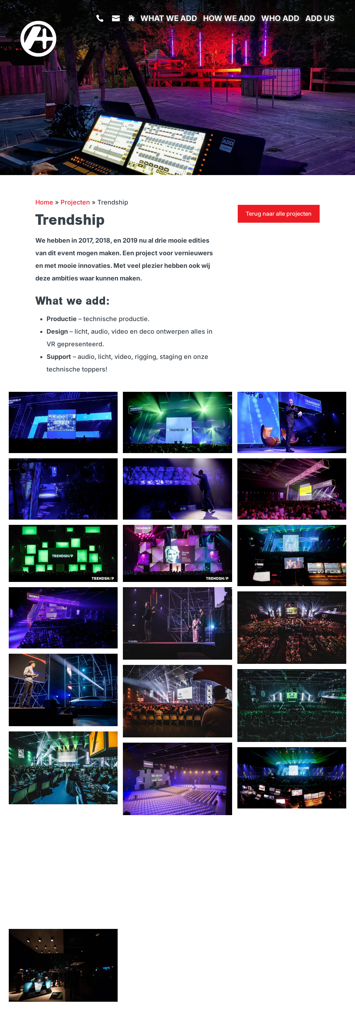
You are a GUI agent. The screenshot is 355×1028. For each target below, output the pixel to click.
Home (44, 202)
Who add (280, 19)
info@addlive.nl (117, 40)
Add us (319, 19)
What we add (168, 19)
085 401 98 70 (101, 40)
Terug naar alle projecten (279, 213)
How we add (229, 19)
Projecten (75, 202)
